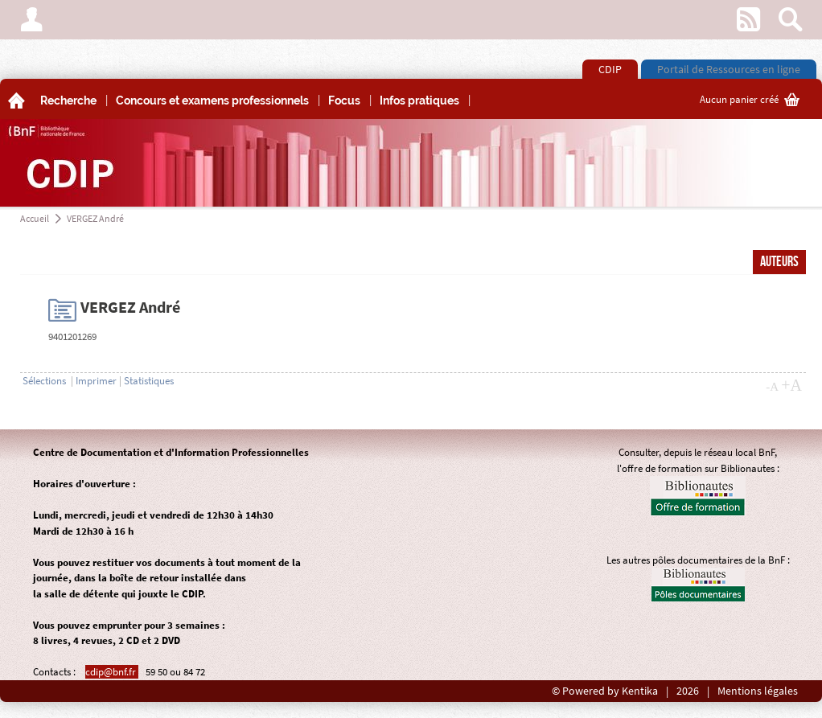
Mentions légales (757, 691)
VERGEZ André (95, 218)
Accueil (34, 218)
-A (772, 386)
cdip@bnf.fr (111, 672)
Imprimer (96, 381)
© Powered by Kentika (605, 691)
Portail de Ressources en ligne (728, 69)
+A (791, 385)
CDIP (610, 69)
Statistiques (149, 381)
